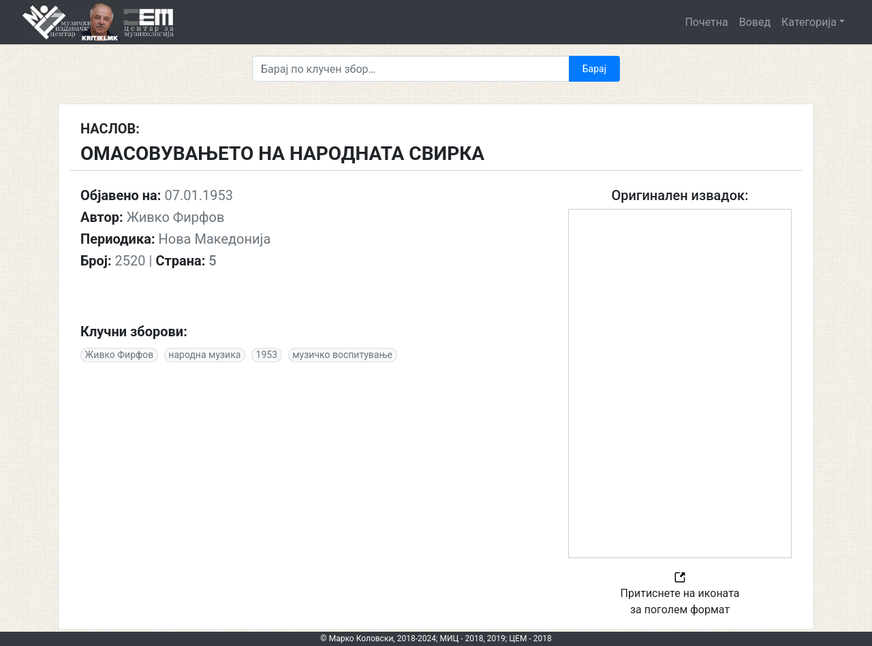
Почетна (706, 22)
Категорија (809, 22)
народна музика (204, 354)
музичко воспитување (342, 354)
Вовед (754, 22)
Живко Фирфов (119, 354)
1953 (266, 354)
